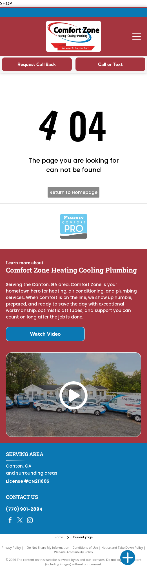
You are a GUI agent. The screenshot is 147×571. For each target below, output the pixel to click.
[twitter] (20, 521)
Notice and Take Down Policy (122, 547)
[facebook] (10, 521)
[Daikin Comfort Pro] (73, 226)
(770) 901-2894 (24, 509)
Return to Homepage (73, 192)
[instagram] (30, 521)
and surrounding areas (31, 473)
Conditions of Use (85, 547)
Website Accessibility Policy (73, 552)
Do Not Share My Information (48, 547)
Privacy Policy (11, 547)
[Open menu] (136, 36)
